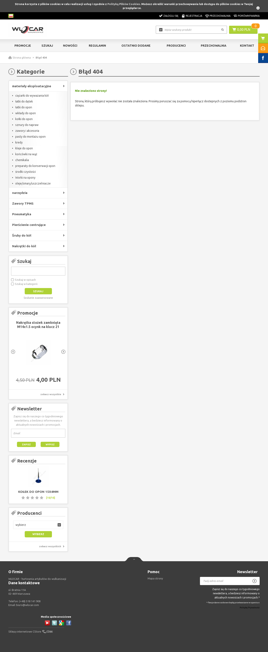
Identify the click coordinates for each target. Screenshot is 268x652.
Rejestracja (194, 15)
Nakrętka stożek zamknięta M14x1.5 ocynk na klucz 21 (38, 325)
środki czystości (25, 171)
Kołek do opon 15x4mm (38, 491)
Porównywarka (249, 15)
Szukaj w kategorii (26, 283)
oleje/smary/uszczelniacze (33, 183)
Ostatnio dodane (136, 45)
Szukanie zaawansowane (38, 297)
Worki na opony (25, 177)
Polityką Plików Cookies (123, 4)
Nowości (70, 45)
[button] (38, 525)
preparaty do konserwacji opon (35, 166)
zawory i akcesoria (27, 130)
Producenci (176, 45)
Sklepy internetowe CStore (24, 631)
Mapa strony (155, 578)
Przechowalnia (220, 15)
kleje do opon (24, 148)
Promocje (22, 45)
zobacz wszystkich (50, 546)
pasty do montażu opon (30, 136)
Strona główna (22, 57)
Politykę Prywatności (250, 607)
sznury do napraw (27, 125)
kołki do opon (24, 119)
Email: (23, 604)
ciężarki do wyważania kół (32, 95)
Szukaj (47, 45)
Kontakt (247, 45)
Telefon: (24, 601)
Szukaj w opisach (25, 279)
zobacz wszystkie (50, 394)
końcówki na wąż (26, 154)
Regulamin (97, 45)
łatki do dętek (24, 101)
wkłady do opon (25, 113)
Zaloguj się (170, 15)
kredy (19, 142)
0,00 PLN (243, 29)
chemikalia (22, 160)
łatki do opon (23, 107)
